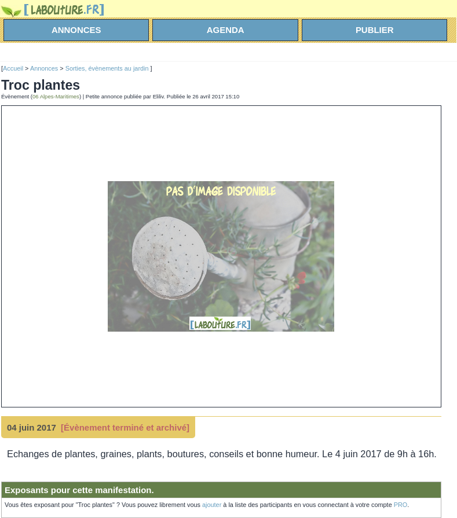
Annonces (44, 68)
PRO (401, 504)
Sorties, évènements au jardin (108, 68)
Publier (375, 30)
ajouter (211, 504)
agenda (225, 30)
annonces (76, 30)
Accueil (13, 68)
